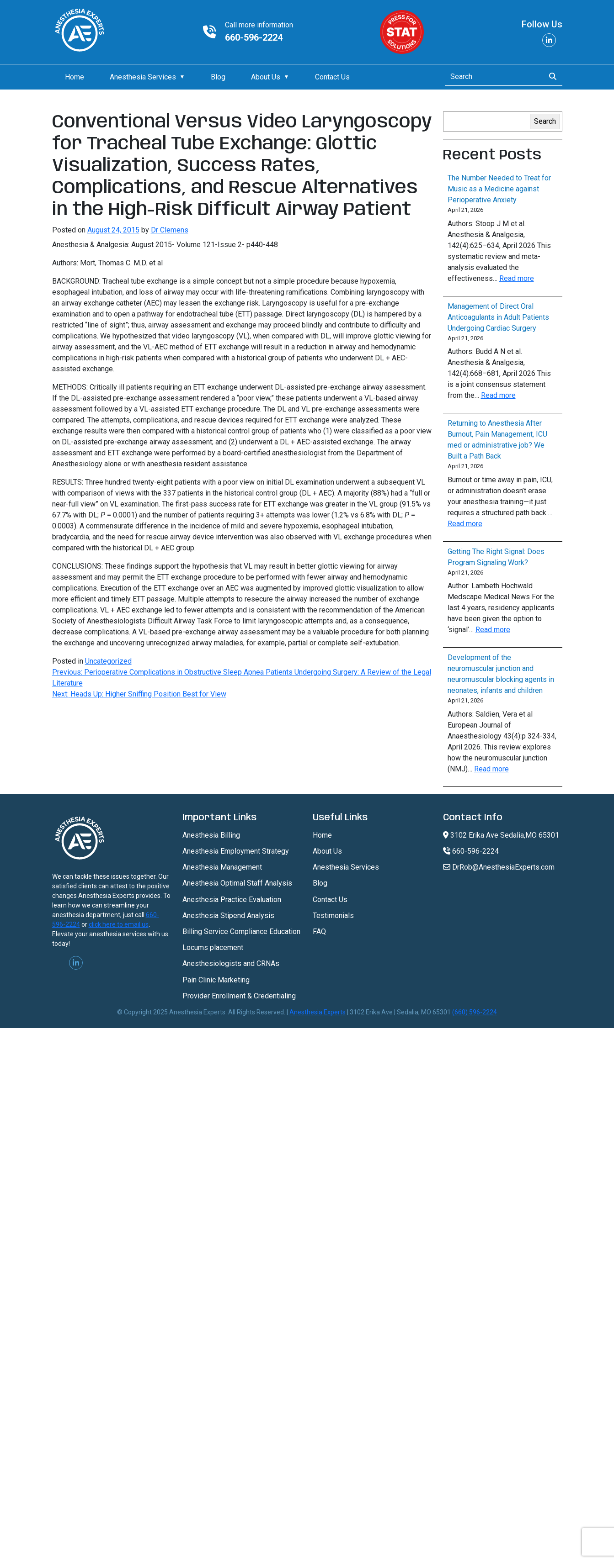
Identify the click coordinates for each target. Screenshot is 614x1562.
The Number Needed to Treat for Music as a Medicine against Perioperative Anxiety (499, 189)
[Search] (492, 76)
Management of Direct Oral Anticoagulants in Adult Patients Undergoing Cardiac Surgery (498, 317)
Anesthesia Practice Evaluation (231, 899)
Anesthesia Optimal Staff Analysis (237, 883)
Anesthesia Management (222, 867)
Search (545, 121)
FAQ (319, 931)
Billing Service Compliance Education (241, 931)
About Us (265, 77)
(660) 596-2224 (474, 1012)
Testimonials (333, 915)
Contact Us (332, 77)
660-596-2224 (254, 37)
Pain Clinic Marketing (216, 980)
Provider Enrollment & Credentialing (239, 996)
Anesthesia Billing (211, 835)
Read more (516, 278)
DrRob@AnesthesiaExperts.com (499, 867)
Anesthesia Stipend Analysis (228, 915)
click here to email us (119, 924)
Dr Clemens (169, 230)
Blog (218, 77)
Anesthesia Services (143, 77)
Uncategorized (108, 661)
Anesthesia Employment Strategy (235, 851)
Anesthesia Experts (317, 1012)
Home (74, 77)
